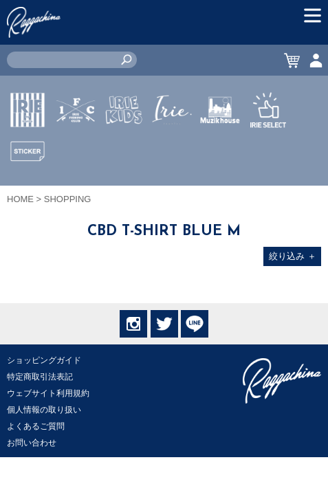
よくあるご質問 (36, 426)
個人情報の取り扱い (44, 410)
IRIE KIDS (124, 150)
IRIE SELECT (268, 150)
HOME (20, 199)
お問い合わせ (31, 443)
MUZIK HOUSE (220, 150)
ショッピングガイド (44, 360)
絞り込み (292, 256)
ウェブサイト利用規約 (48, 393)
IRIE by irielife (27, 150)
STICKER (27, 183)
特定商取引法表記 (40, 377)
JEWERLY (172, 142)
